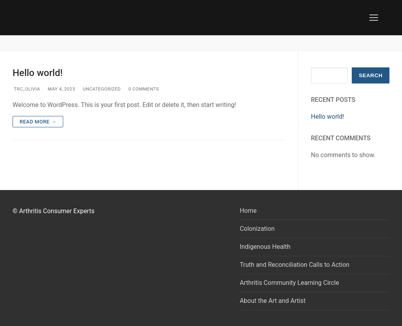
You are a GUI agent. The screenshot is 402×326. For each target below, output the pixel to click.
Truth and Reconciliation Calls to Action (294, 264)
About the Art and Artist (273, 300)
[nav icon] (373, 17)
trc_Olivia (26, 89)
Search (370, 75)
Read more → (38, 122)
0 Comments (143, 89)
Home (248, 210)
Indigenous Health (265, 246)
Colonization (257, 228)
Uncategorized (101, 89)
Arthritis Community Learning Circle (289, 282)
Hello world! (38, 72)
